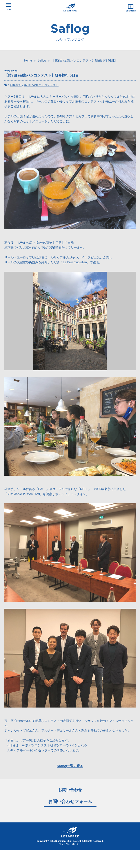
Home (28, 60)
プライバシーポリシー (70, 844)
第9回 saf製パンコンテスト (41, 85)
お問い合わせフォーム (70, 801)
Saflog (42, 60)
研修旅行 (16, 85)
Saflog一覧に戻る (70, 766)
